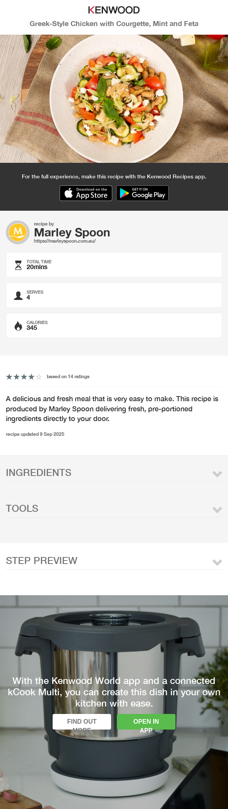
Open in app (146, 724)
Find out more (82, 724)
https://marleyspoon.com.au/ (64, 241)
